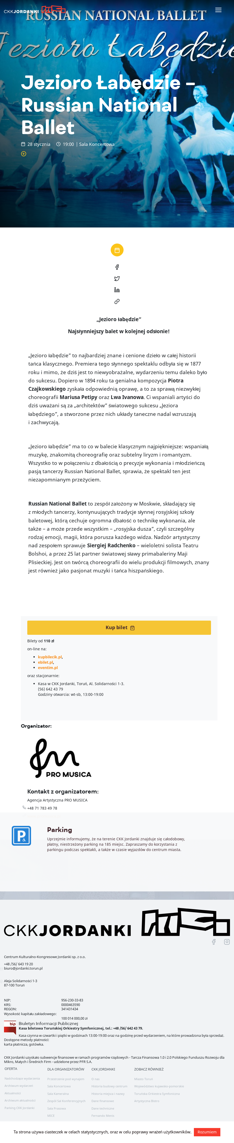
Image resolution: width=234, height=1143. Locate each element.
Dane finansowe (102, 1101)
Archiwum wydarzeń (19, 1086)
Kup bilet (120, 627)
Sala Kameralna (58, 1094)
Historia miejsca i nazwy (108, 1094)
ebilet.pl (45, 662)
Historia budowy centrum (109, 1086)
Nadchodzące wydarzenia (22, 1078)
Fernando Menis (102, 1116)
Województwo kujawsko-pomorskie (159, 1086)
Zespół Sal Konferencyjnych (66, 1101)
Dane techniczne (102, 1108)
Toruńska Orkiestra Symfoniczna (156, 1094)
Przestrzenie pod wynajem (65, 1079)
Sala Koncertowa (59, 1086)
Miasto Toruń (143, 1079)
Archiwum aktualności (20, 1100)
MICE (51, 1116)
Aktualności (13, 1093)
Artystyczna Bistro (146, 1101)
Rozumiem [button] (207, 1131)
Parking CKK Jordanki (19, 1108)
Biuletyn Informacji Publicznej (48, 1023)
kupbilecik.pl (50, 656)
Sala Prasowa (56, 1108)
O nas (95, 1079)
